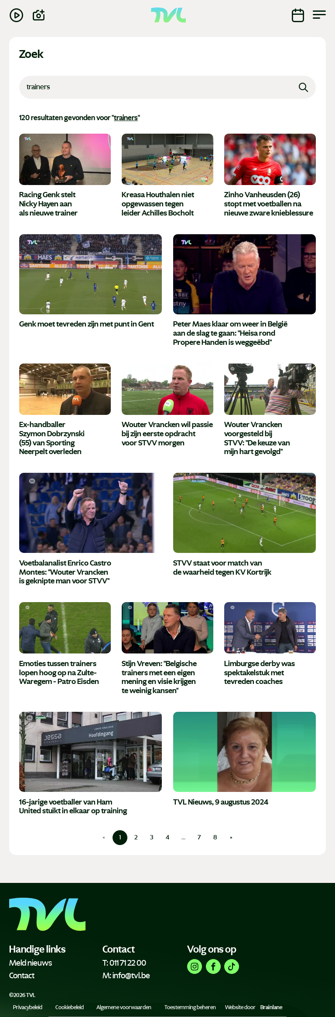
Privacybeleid (27, 1007)
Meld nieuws (30, 963)
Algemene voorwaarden (123, 1007)
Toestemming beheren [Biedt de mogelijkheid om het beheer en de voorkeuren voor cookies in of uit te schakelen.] (190, 1007)
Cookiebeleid (69, 1007)
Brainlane (271, 1007)
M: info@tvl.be (126, 975)
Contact (21, 975)
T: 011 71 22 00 (124, 963)
